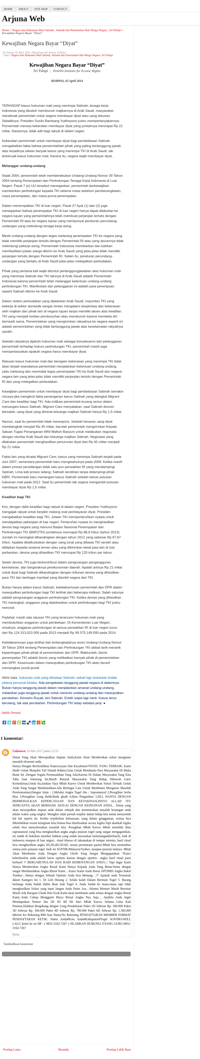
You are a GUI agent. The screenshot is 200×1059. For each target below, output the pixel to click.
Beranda (63, 1049)
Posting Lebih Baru (119, 1049)
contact (60, 9)
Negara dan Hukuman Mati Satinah (33, 30)
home (8, 9)
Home (5, 30)
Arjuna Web (23, 18)
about (23, 9)
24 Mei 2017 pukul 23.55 (42, 751)
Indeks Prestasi (11, 712)
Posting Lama (11, 1049)
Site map (41, 9)
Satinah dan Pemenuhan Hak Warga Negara (81, 30)
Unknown (19, 751)
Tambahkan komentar (18, 944)
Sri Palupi (115, 30)
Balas (16, 934)
